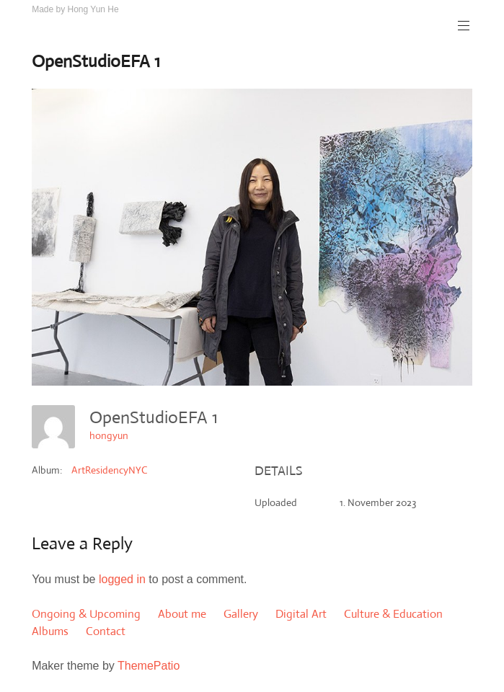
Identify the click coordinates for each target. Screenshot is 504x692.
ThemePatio (149, 666)
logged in (122, 579)
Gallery (241, 613)
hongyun (108, 435)
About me (182, 613)
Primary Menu (462, 25)
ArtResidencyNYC (109, 469)
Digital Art (301, 613)
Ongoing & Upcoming (86, 613)
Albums (50, 631)
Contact (105, 631)
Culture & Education (393, 613)
